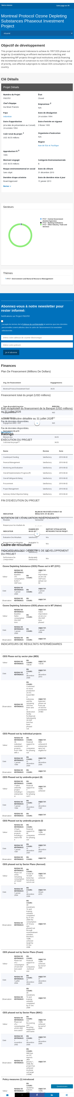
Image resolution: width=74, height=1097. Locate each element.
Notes (6, 186)
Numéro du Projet (11, 94)
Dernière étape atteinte (14, 177)
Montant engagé (11, 160)
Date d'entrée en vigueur (50, 121)
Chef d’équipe (9, 103)
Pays (5, 112)
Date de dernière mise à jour (51, 177)
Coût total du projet (13, 133)
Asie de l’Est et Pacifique (48, 145)
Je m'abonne (11, 352)
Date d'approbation (12, 121)
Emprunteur (44, 103)
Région (41, 142)
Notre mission (7, 5)
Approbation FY (11, 151)
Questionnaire (62, 1086)
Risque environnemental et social (19, 168)
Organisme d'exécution (49, 133)
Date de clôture (45, 168)
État (40, 94)
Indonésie (7, 116)
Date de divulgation (47, 112)
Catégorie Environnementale (52, 160)
